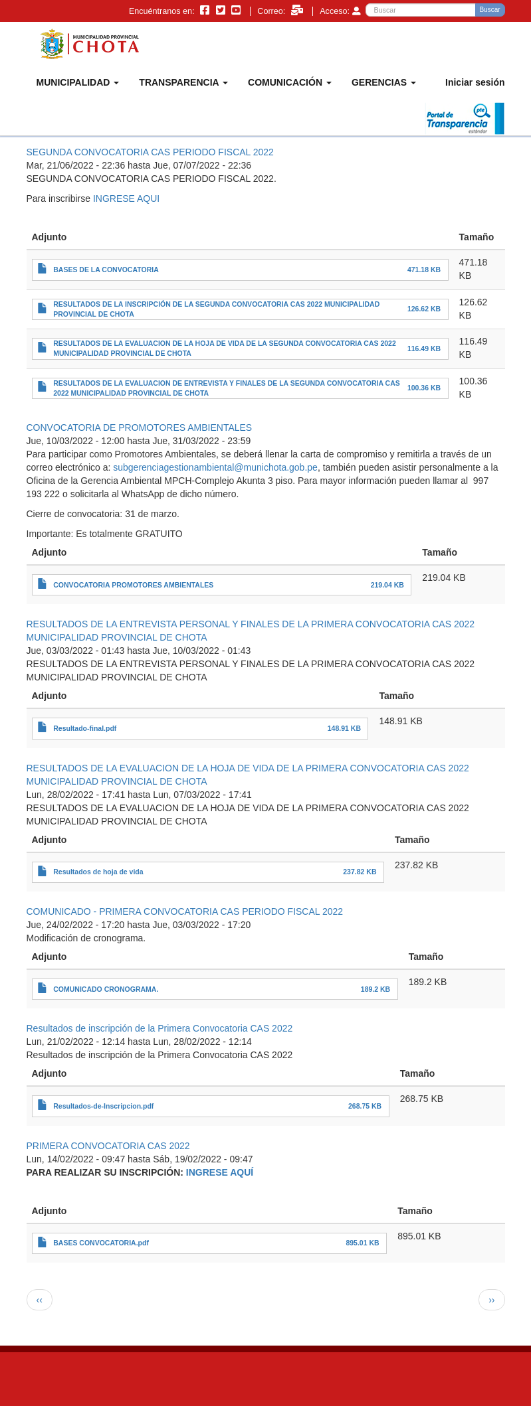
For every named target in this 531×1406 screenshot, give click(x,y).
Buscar (489, 9)
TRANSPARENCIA (183, 82)
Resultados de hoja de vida (98, 872)
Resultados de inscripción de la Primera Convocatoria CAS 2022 (160, 1028)
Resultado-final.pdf (84, 728)
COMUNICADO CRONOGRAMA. (105, 989)
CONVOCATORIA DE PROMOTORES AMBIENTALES (140, 427)
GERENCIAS (384, 82)
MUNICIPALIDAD (78, 82)
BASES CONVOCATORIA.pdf (101, 1243)
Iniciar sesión (474, 82)
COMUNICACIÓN (290, 82)
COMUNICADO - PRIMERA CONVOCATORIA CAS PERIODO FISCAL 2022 (185, 911)
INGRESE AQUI (126, 198)
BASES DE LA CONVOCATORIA (105, 269)
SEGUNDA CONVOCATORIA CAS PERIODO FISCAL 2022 (150, 152)
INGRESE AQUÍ (219, 1172)
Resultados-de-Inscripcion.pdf (103, 1106)
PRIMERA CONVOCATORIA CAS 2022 (108, 1145)
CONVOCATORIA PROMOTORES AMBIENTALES (133, 585)
